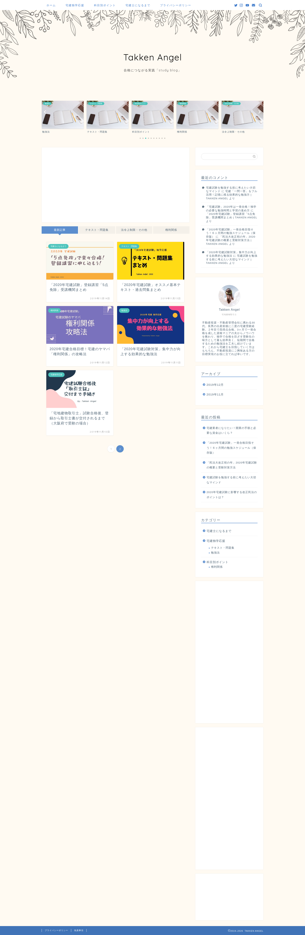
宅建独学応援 (75, 5)
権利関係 (171, 229)
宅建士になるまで (137, 5)
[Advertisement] (115, 186)
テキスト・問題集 (97, 229)
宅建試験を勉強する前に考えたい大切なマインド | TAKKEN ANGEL (232, 259)
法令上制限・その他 (134, 229)
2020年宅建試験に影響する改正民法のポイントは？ (232, 495)
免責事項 (78, 930)
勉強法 (215, 552)
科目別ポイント (105, 5)
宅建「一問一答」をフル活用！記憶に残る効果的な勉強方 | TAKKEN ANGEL (232, 195)
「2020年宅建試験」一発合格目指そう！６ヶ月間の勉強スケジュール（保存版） (231, 233)
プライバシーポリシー (175, 5)
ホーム (51, 5)
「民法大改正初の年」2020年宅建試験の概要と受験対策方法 (232, 465)
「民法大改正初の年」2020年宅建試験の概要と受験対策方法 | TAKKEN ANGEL (230, 240)
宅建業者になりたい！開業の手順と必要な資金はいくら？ (231, 431)
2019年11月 (215, 394)
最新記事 (60, 229)
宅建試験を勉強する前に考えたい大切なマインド (231, 480)
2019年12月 (215, 384)
